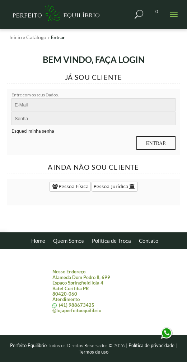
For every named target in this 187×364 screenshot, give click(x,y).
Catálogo (36, 37)
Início (15, 37)
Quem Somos (68, 240)
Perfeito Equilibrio (28, 345)
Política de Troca (111, 240)
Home (38, 240)
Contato (148, 240)
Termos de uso (93, 352)
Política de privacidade (151, 345)
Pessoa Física (70, 186)
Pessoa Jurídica (115, 186)
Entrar (58, 37)
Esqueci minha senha (32, 131)
